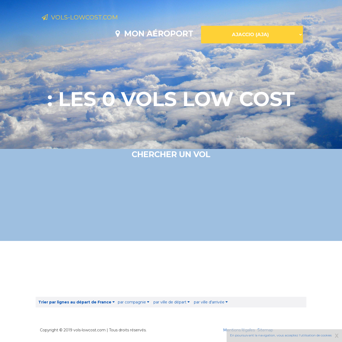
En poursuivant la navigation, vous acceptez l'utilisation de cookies (281, 335)
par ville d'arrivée (211, 302)
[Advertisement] (171, 269)
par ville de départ (171, 302)
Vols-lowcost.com (85, 18)
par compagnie (133, 302)
